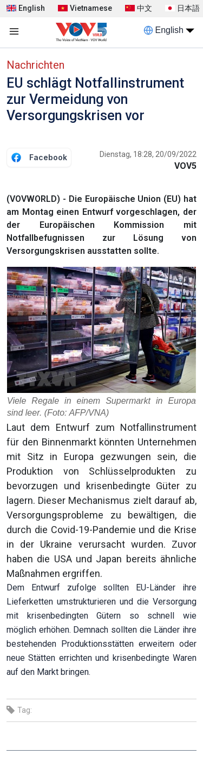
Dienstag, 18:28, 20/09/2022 (148, 154)
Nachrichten (35, 64)
